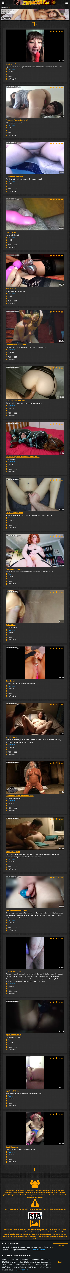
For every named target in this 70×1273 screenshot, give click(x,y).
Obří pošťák (11, 232)
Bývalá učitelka (12, 1091)
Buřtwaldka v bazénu (14, 176)
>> (36, 24)
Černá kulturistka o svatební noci (20, 796)
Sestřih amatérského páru (16, 910)
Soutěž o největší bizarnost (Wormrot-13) (23, 457)
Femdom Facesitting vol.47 (17, 120)
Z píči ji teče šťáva (13, 1035)
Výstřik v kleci (12, 288)
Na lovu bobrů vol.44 (14, 513)
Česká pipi (10, 681)
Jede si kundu (12, 625)
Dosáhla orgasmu (13, 1147)
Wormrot (12, 69)
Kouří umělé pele (13, 64)
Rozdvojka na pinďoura (15, 401)
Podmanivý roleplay (14, 569)
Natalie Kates (11, 737)
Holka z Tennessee (13, 971)
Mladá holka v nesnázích (16, 344)
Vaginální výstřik (13, 852)
